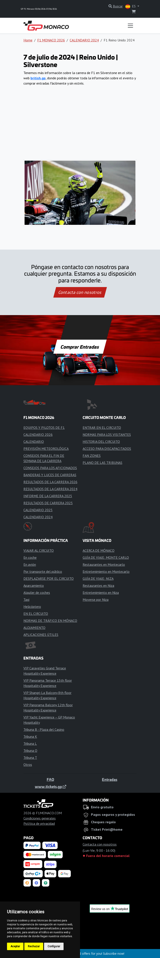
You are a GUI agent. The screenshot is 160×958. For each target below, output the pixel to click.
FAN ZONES (92, 455)
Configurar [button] (54, 946)
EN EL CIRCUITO (35, 613)
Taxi (26, 599)
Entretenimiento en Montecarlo (106, 571)
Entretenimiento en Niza (101, 592)
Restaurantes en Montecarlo (104, 564)
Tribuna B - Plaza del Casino (43, 729)
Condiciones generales (39, 818)
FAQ (50, 779)
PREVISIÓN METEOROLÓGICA (46, 448)
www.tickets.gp (50, 786)
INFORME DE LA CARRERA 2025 (47, 496)
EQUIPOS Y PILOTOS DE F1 (44, 427)
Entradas (109, 779)
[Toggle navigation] (130, 25)
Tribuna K (30, 736)
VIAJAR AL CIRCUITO (38, 550)
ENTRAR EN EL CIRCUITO (102, 427)
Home (27, 40)
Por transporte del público (42, 571)
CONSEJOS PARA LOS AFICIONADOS (50, 468)
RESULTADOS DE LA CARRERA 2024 (50, 489)
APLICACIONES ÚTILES (40, 634)
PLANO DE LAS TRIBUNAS (102, 462)
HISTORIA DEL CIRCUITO (101, 441)
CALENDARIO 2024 (84, 40)
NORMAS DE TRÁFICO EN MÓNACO (50, 620)
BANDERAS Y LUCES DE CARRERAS (49, 475)
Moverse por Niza (95, 599)
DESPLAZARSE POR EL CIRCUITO (48, 578)
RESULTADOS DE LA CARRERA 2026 (50, 482)
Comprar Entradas (80, 346)
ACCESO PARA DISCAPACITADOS (107, 448)
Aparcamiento (33, 585)
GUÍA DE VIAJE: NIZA (98, 578)
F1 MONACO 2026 (51, 40)
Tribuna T (30, 757)
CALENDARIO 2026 (38, 434)
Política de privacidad (39, 823)
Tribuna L (30, 743)
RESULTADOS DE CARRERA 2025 (48, 503)
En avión (29, 564)
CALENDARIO (33, 441)
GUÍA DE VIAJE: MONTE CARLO (106, 557)
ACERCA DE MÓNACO (98, 550)
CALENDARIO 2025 (38, 510)
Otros (27, 764)
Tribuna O (30, 750)
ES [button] (131, 6)
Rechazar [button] (34, 946)
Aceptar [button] (15, 946)
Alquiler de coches (36, 592)
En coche (30, 557)
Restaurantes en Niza (98, 585)
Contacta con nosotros (80, 292)
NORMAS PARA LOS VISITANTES (107, 434)
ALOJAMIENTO (34, 627)
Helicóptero (32, 606)
